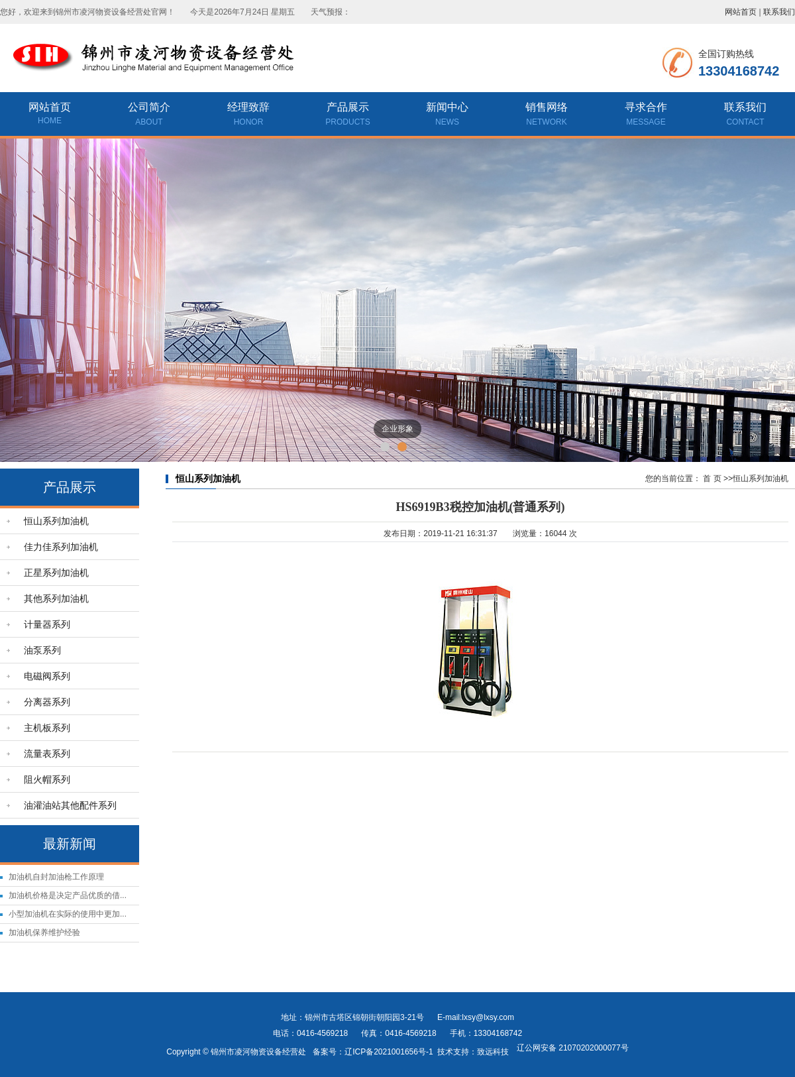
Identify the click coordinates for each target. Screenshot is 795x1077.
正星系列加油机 (56, 572)
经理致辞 (248, 115)
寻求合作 (646, 115)
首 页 (712, 478)
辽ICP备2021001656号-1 (388, 1051)
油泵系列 (42, 650)
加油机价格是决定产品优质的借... (68, 895)
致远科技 (493, 1051)
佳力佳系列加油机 (61, 546)
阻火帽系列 (47, 779)
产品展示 (348, 115)
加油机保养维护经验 (44, 932)
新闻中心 (447, 115)
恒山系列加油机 (56, 521)
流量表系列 (47, 753)
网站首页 (741, 12)
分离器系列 (47, 702)
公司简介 (149, 115)
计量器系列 (47, 624)
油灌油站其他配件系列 (70, 805)
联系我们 (779, 12)
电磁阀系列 (47, 676)
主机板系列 (47, 727)
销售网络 (546, 115)
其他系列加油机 (56, 598)
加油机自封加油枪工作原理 (56, 876)
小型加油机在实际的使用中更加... (68, 914)
